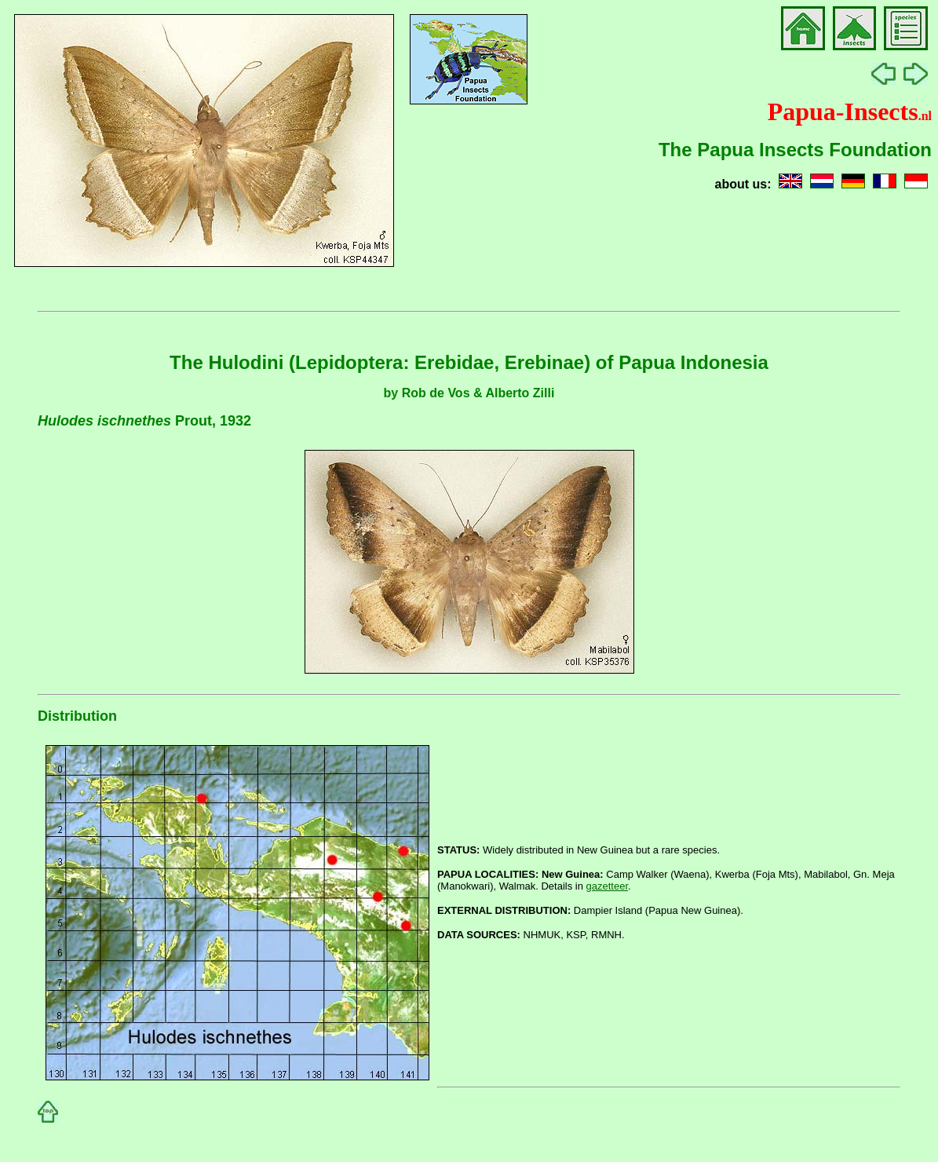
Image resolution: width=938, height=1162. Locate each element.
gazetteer (607, 886)
